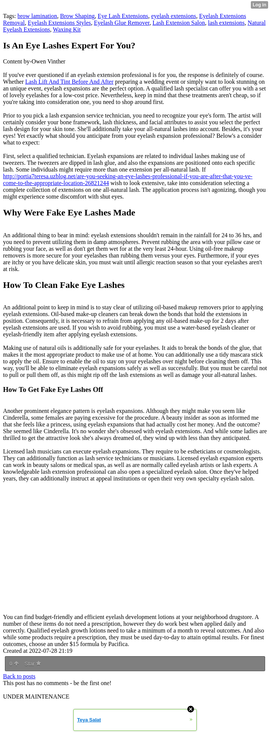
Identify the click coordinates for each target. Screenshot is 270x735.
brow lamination (37, 16)
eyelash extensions (173, 16)
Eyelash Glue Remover (122, 23)
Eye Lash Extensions (123, 16)
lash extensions (226, 23)
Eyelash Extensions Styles (59, 23)
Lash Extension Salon (179, 23)
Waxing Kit (67, 29)
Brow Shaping (77, 16)
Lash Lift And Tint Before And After (69, 81)
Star (32, 664)
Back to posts (19, 676)
